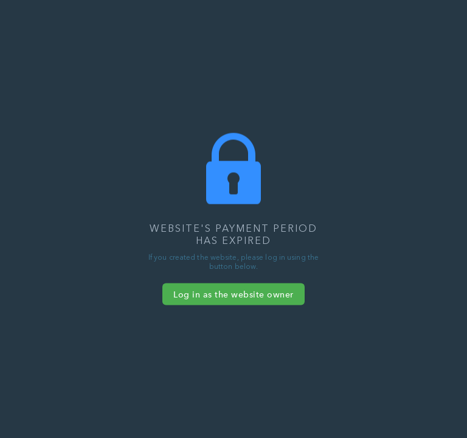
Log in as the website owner (233, 294)
